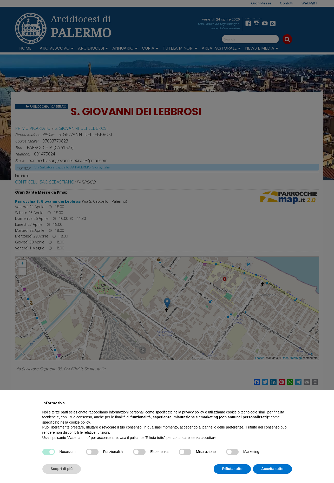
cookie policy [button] (79, 422)
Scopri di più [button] (62, 469)
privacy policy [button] (193, 412)
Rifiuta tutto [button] (232, 469)
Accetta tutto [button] (272, 469)
